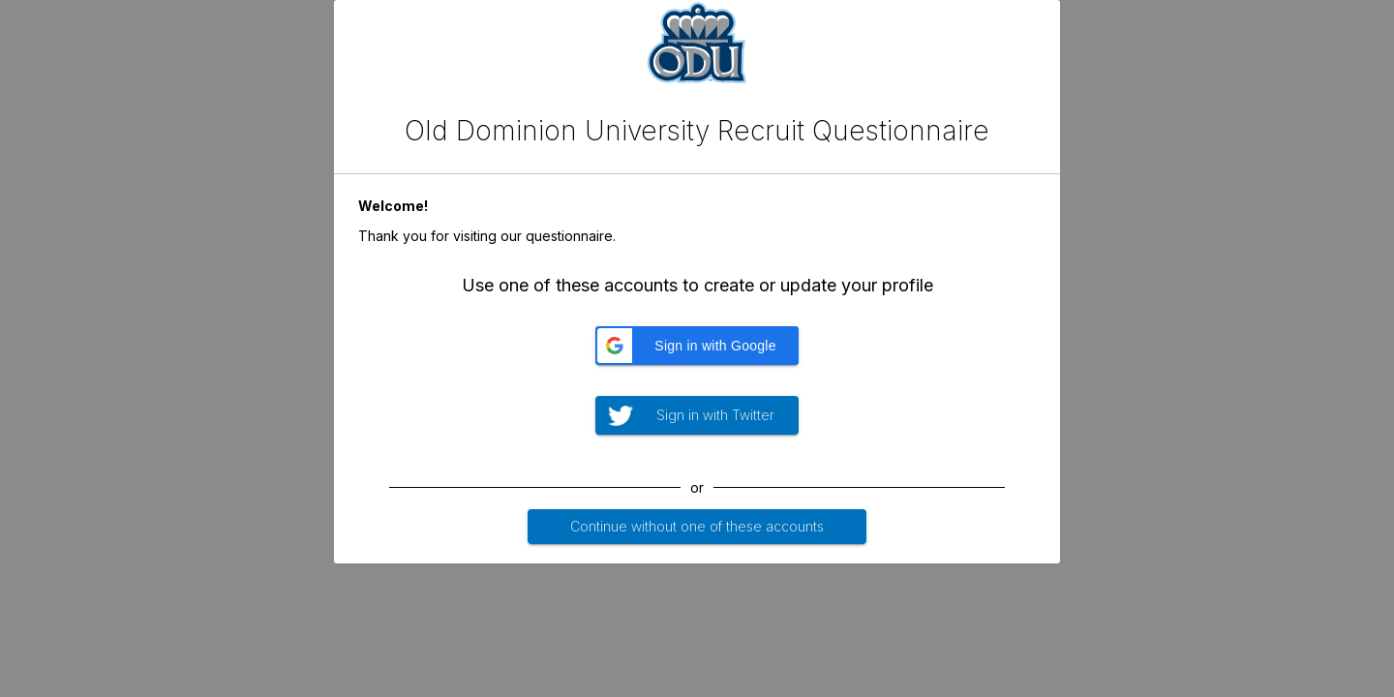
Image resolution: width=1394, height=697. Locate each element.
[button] (697, 345)
